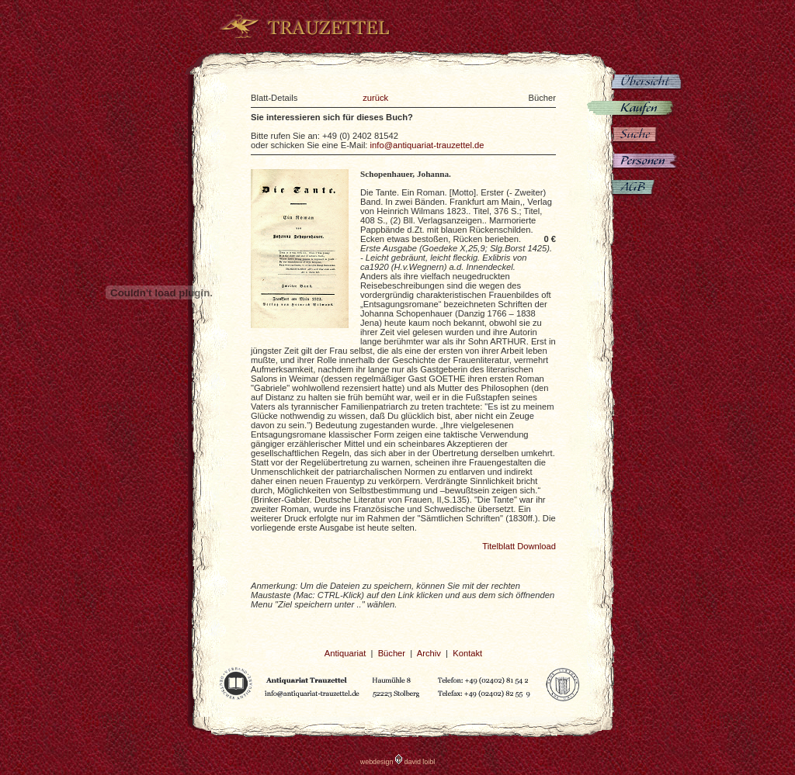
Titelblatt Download (519, 546)
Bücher (391, 653)
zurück (375, 97)
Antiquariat (345, 653)
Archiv (429, 653)
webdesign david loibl (398, 762)
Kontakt (467, 653)
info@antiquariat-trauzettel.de (427, 145)
